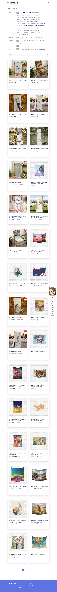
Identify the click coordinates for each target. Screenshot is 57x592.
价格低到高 (22, 49)
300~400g (36, 40)
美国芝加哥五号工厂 (35, 30)
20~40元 (30, 37)
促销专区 (28, 13)
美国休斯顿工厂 (26, 30)
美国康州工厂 (27, 32)
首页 (9, 8)
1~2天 (21, 46)
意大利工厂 (19, 34)
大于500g (19, 43)
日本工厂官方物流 (40, 23)
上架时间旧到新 (42, 49)
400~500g (42, 40)
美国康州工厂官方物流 (21, 23)
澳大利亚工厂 (34, 32)
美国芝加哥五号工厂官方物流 (33, 19)
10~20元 (25, 37)
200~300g (31, 40)
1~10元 (21, 37)
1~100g (21, 40)
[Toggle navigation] (48, 2)
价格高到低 (27, 49)
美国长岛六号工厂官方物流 (22, 17)
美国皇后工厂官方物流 (37, 13)
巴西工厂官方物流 (32, 25)
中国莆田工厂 (25, 34)
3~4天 (28, 46)
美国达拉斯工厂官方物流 (32, 21)
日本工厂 (40, 32)
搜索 (46, 54)
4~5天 (31, 46)
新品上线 (22, 13)
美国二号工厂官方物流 (21, 15)
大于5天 (35, 46)
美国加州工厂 (19, 30)
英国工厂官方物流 (31, 23)
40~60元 (35, 37)
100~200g (26, 40)
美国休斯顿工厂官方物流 (34, 17)
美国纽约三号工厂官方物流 (33, 15)
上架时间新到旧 (34, 49)
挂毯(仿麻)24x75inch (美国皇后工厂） (17, 351)
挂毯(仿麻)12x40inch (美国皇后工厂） (17, 182)
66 (33, 569)
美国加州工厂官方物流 (21, 19)
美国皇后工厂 (41, 25)
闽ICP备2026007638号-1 (38, 589)
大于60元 (40, 37)
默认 (18, 49)
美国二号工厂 (19, 28)
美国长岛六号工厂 (36, 28)
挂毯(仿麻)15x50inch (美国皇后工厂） (17, 250)
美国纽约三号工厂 (27, 28)
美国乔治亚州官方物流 (21, 21)
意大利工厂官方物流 (22, 25)
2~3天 (24, 46)
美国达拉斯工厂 (20, 32)
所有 (18, 13)
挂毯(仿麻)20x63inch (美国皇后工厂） (17, 317)
